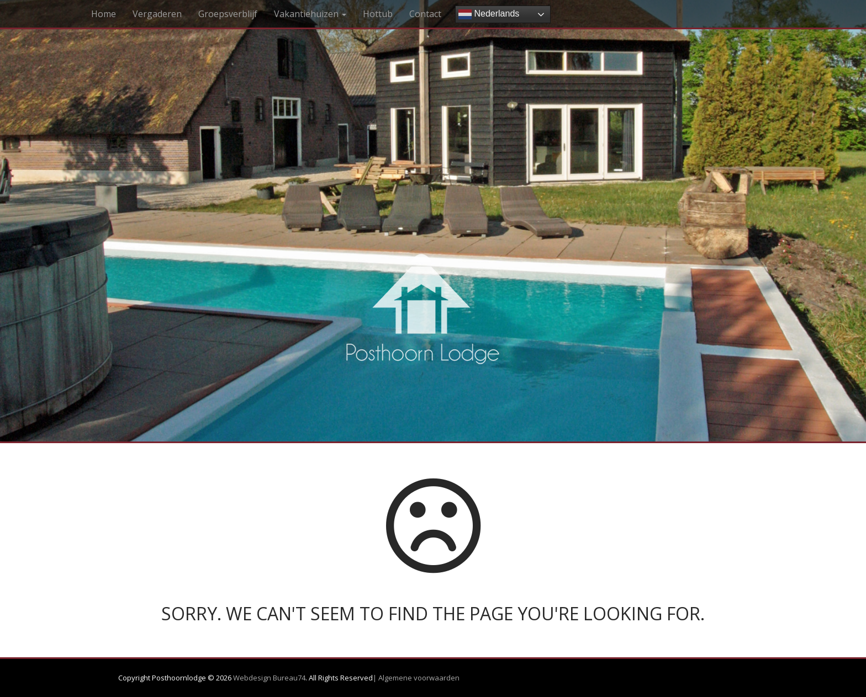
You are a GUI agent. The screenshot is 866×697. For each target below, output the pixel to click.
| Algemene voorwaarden (416, 678)
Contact (425, 14)
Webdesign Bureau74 (269, 678)
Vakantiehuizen (310, 14)
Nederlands (488, 14)
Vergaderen (157, 14)
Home (103, 14)
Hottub (378, 14)
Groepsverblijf (227, 14)
